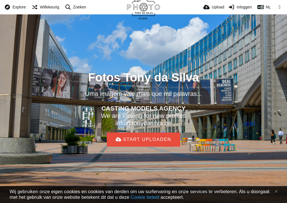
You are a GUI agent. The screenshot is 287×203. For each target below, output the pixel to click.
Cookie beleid (145, 197)
